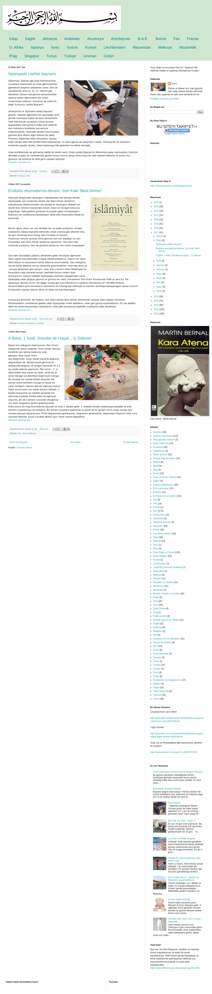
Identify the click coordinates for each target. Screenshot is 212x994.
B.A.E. (143, 39)
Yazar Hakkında (29, 433)
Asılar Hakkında (161, 443)
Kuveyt (90, 47)
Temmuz (160, 269)
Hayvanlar (158, 526)
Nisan (159, 278)
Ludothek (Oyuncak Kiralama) (167, 567)
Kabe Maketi (174, 803)
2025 (156, 202)
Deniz (174, 83)
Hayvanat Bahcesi (162, 522)
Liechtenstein (114, 47)
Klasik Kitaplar (160, 556)
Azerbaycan (121, 39)
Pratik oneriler (160, 616)
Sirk (155, 635)
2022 (156, 211)
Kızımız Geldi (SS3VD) (179, 899)
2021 (156, 215)
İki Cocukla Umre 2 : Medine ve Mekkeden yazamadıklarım (183, 878)
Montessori (158, 586)
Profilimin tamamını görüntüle (164, 98)
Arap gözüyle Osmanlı (164, 439)
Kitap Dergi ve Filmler (163, 552)
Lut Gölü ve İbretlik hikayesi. (182, 838)
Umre (155, 672)
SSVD (156, 650)
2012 (156, 313)
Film (155, 503)
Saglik (156, 623)
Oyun (155, 605)
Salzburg (157, 627)
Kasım (159, 236)
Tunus (51, 56)
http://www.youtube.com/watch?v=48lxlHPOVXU (174, 752)
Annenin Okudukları (26, 323)
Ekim (159, 240)
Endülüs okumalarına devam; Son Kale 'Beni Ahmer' (55, 190)
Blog (155, 469)
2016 (156, 296)
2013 (156, 309)
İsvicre (72, 47)
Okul (28, 176)
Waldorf (157, 683)
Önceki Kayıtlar (130, 442)
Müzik (156, 597)
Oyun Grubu (159, 608)
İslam (155, 537)
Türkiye (70, 56)
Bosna (161, 39)
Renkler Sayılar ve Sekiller (166, 620)
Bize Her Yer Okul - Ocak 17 (182, 820)
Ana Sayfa (75, 442)
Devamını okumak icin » (20, 162)
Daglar (156, 481)
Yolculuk (157, 695)
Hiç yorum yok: (46, 319)
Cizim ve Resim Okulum (165, 477)
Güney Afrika (159, 514)
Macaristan (142, 47)
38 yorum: (44, 429)
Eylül (159, 261)
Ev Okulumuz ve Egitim (164, 496)
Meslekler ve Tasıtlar (163, 582)
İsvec (55, 47)
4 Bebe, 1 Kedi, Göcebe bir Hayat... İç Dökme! (49, 338)
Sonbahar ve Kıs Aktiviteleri (166, 638)
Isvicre (156, 529)
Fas (176, 39)
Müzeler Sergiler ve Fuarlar (166, 593)
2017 (156, 232)
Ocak (159, 291)
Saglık (30, 39)
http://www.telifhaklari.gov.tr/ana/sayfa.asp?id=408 (174, 968)
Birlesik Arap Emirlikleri (164, 458)
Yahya (156, 687)
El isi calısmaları (161, 488)
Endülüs (40, 323)
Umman (90, 56)
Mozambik (187, 47)
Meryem (157, 578)
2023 (156, 206)
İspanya (37, 47)
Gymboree (158, 518)
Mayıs (159, 274)
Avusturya (95, 39)
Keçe (155, 548)
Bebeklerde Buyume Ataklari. (167, 788)
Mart (158, 282)
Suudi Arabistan (160, 653)
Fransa (192, 39)
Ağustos (160, 265)
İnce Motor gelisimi (162, 533)
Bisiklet (156, 462)
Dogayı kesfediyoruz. (163, 484)
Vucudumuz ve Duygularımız (167, 680)
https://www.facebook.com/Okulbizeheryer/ (171, 186)
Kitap (13, 39)
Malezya (165, 47)
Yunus (156, 698)
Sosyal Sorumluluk (162, 642)
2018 (156, 228)
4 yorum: (43, 171)
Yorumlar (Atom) (24, 447)
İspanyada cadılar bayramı (32, 73)
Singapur (31, 56)
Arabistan (72, 39)
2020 (156, 219)
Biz (19, 433)
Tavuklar (157, 657)
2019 (156, 223)
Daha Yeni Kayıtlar (18, 442)
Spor (155, 646)
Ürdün (109, 56)
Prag (13, 56)
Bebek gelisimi (160, 454)
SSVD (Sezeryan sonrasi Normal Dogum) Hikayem (178, 772)
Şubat (159, 286)
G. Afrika (16, 47)
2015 (156, 300)
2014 (156, 305)
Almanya (50, 39)
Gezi (155, 511)
